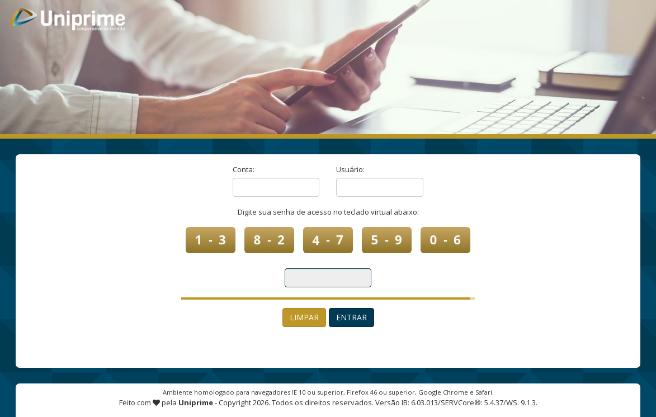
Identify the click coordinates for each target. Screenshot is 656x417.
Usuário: (350, 169)
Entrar (351, 317)
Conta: (243, 169)
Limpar (304, 317)
